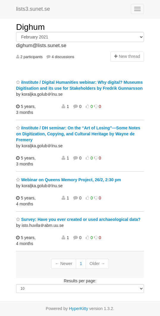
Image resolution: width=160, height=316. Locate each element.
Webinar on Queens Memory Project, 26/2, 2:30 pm (68, 179)
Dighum (30, 27)
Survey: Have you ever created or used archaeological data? (78, 219)
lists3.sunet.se (33, 9)
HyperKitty (78, 308)
